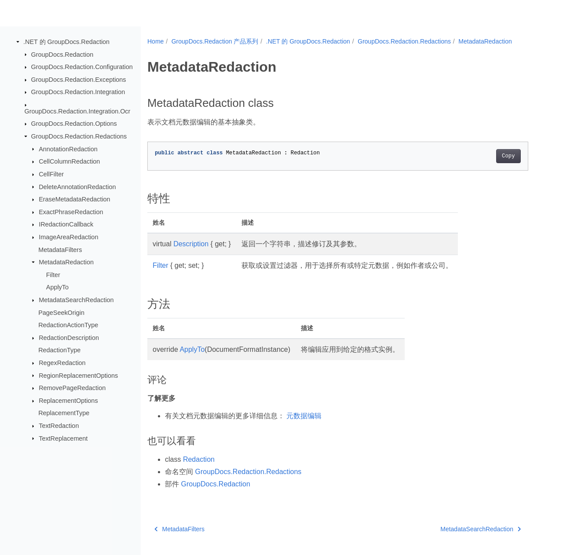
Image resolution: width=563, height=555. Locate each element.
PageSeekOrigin (61, 312)
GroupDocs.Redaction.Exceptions (78, 79)
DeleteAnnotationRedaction (77, 186)
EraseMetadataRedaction (74, 199)
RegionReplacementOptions (78, 375)
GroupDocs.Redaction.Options (74, 123)
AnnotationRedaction (68, 148)
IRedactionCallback (66, 224)
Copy (508, 156)
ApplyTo (57, 287)
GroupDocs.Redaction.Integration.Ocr (78, 111)
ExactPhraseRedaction (71, 211)
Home (155, 41)
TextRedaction (59, 425)
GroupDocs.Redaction (62, 54)
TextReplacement (63, 438)
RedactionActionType (68, 325)
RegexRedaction (62, 362)
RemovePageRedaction (72, 387)
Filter (53, 274)
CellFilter (51, 174)
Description (190, 244)
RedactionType (59, 350)
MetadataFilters (60, 249)
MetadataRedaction (66, 262)
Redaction (199, 459)
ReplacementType (63, 412)
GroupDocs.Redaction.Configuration (82, 66)
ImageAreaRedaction (68, 237)
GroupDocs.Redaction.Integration (78, 91)
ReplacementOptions (68, 400)
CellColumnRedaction (69, 161)
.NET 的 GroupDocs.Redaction (66, 41)
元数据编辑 (304, 416)
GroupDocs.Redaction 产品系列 (215, 41)
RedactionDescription (69, 337)
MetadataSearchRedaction (76, 299)
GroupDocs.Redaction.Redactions (79, 136)
